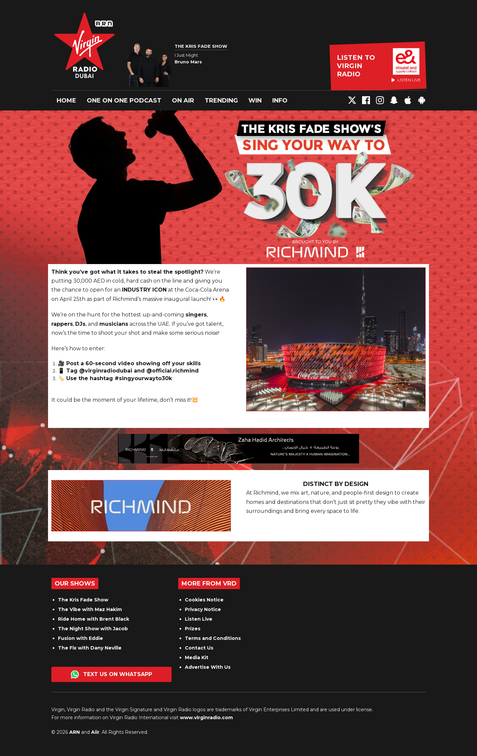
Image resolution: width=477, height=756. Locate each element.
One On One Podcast (124, 100)
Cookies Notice (204, 600)
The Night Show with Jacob (93, 629)
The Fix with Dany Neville (90, 648)
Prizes (192, 629)
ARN (74, 732)
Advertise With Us (208, 667)
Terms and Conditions (213, 638)
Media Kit (196, 657)
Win (255, 100)
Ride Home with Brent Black (93, 619)
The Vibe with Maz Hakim (90, 609)
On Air (183, 100)
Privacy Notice (203, 609)
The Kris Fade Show (83, 600)
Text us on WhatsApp (111, 674)
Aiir (95, 732)
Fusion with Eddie (80, 638)
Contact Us (199, 648)
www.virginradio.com (206, 718)
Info (280, 100)
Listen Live (198, 619)
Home (66, 100)
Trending (221, 100)
